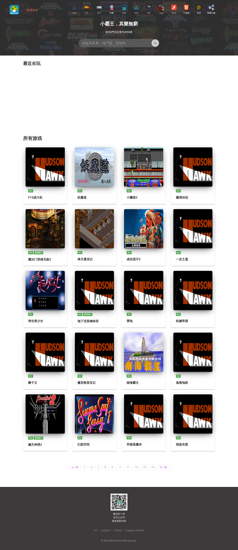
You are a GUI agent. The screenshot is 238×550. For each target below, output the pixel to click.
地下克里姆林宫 (88, 321)
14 (152, 467)
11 (128, 467)
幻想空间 (83, 444)
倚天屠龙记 (85, 259)
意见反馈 (105, 530)
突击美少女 (35, 321)
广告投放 (117, 530)
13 (144, 467)
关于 (96, 530)
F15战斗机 (35, 197)
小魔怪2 (132, 197)
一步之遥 (182, 259)
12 (136, 467)
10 (119, 467)
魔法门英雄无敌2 (39, 259)
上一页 (73, 467)
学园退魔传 (134, 444)
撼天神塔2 (35, 444)
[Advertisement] (119, 102)
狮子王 (32, 382)
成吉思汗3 (133, 259)
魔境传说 (182, 197)
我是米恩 (182, 444)
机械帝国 (182, 321)
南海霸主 (133, 382)
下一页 (164, 467)
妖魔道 (82, 197)
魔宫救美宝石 (86, 382)
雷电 (130, 321)
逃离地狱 (182, 382)
